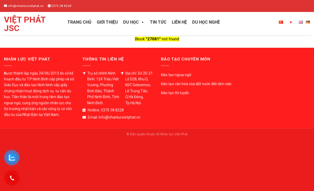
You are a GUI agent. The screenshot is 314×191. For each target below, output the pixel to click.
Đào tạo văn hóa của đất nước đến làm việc (196, 84)
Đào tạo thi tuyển (175, 93)
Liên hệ (179, 22)
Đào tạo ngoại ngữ (176, 75)
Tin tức (158, 22)
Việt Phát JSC (24, 23)
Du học (134, 22)
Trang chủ (79, 22)
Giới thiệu (107, 22)
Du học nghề (206, 22)
